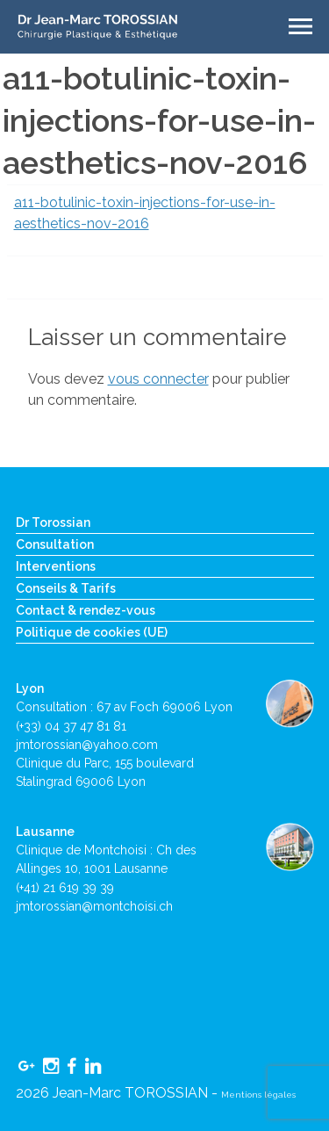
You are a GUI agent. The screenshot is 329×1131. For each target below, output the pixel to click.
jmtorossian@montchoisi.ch (94, 906)
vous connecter (158, 379)
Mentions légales (258, 1094)
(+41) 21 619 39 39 (65, 888)
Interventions (56, 566)
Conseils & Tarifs (66, 588)
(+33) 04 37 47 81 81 (71, 726)
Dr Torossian (53, 522)
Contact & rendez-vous (85, 610)
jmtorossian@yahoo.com (87, 745)
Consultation (55, 544)
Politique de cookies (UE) (92, 632)
